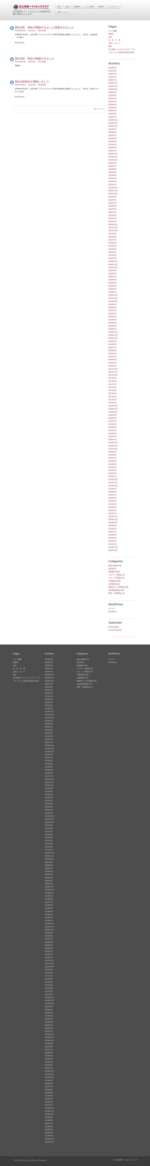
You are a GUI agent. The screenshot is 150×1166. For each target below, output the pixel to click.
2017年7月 (112, 384)
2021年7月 (112, 240)
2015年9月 (112, 452)
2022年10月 (113, 194)
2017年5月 (112, 390)
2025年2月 (112, 114)
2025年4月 (112, 108)
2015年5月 (112, 464)
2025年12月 (113, 83)
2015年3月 (112, 470)
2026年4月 (112, 71)
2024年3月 (112, 144)
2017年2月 (112, 400)
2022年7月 (112, 203)
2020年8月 (112, 274)
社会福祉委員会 (114, 590)
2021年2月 (112, 255)
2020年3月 (112, 286)
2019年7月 (112, 310)
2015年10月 (113, 449)
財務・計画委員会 (115, 593)
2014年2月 (112, 510)
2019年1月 (112, 329)
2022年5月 (112, 209)
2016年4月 (112, 430)
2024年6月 (112, 138)
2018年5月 (112, 353)
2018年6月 (112, 350)
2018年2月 (112, 363)
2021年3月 (112, 252)
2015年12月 (113, 443)
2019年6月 (112, 314)
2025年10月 (113, 89)
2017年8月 (112, 381)
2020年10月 (113, 267)
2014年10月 (113, 486)
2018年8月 (112, 344)
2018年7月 (112, 347)
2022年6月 (112, 206)
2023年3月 (112, 178)
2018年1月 (112, 366)
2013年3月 (112, 544)
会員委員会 (112, 584)
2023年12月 (113, 154)
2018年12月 (113, 332)
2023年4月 (112, 175)
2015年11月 (113, 446)
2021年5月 (112, 246)
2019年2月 (112, 326)
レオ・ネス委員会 (115, 578)
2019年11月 (113, 298)
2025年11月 (113, 86)
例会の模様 (42, 30)
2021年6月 (112, 243)
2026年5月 (112, 68)
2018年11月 (113, 335)
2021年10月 (113, 230)
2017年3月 (112, 397)
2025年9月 (112, 92)
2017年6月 (112, 387)
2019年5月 (112, 317)
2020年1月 (112, 292)
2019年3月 (112, 323)
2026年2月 (112, 77)
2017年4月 (112, 393)
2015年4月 (112, 467)
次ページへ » (99, 109)
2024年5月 (112, 141)
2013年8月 (112, 529)
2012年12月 (113, 547)
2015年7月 (112, 458)
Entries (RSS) (113, 627)
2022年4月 (112, 212)
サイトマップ (113, 6)
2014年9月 (112, 489)
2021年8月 (112, 237)
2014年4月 (112, 504)
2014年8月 (112, 492)
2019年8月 (112, 307)
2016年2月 (112, 436)
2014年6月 (112, 498)
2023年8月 (112, 163)
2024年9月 (112, 129)
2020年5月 (112, 283)
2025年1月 (112, 117)
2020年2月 (112, 289)
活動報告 (77, 6)
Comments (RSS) (115, 630)
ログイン (111, 608)
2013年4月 (112, 541)
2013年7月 (112, 532)
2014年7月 (112, 495)
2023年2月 (112, 181)
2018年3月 (112, 360)
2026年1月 (112, 80)
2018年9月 (112, 341)
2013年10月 (113, 522)
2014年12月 (113, 480)
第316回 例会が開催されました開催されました (44, 27)
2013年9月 (112, 526)
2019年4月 (112, 320)
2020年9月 (112, 270)
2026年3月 (112, 74)
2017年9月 (112, 378)
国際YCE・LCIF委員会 (117, 587)
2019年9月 (112, 304)
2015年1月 (112, 476)
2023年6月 (112, 169)
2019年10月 (113, 301)
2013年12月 (113, 516)
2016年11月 (113, 409)
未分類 (111, 569)
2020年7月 (112, 277)
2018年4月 (112, 357)
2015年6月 (112, 461)
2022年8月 (112, 200)
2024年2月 (112, 147)
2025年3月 (112, 111)
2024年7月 (112, 135)
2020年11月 (113, 264)
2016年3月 (112, 433)
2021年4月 (112, 249)
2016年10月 (113, 412)
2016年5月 (112, 427)
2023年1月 (112, 184)
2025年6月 (112, 101)
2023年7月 (112, 166)
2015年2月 (112, 473)
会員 (67, 6)
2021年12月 (113, 224)
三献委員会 (112, 581)
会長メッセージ (63, 12)
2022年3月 (112, 215)
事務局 (101, 6)
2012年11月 (113, 550)
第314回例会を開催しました (32, 81)
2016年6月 (112, 424)
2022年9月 (112, 197)
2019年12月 (113, 295)
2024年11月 (113, 123)
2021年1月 (112, 258)
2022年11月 (113, 191)
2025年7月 (112, 98)
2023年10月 (113, 160)
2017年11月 (113, 372)
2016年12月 (113, 406)
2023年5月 (112, 172)
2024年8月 (112, 132)
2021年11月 (113, 227)
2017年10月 (113, 375)
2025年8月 (112, 95)
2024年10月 (113, 126)
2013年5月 (112, 538)
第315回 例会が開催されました (35, 58)
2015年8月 (112, 455)
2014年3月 (112, 507)
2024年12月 (113, 120)
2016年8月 (112, 418)
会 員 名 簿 (114, 40)
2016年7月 (112, 421)
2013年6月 (112, 535)
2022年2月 (112, 218)
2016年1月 (112, 439)
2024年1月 (112, 151)
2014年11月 (113, 483)
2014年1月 (112, 513)
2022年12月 (113, 188)
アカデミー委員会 (115, 575)
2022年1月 (112, 221)
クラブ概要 (89, 6)
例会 (59, 6)
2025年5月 (112, 105)
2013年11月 (113, 519)
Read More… (20, 42)
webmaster (32, 30)
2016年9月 (112, 415)
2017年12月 (113, 369)
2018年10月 (113, 338)
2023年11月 (113, 157)
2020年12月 (113, 261)
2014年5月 (112, 501)
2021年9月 (112, 234)
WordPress (112, 612)
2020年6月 (112, 280)
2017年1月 (112, 403)
